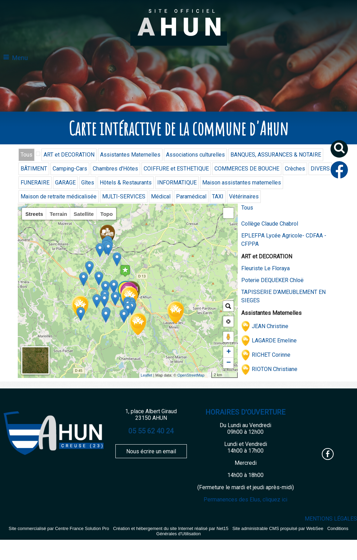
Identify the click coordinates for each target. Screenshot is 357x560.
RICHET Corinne (271, 354)
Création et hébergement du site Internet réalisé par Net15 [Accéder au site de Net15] (170, 528)
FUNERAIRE (35, 182)
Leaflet (146, 375)
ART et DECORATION (69, 154)
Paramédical (191, 196)
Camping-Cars (70, 168)
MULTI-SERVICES (123, 196)
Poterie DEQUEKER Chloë (272, 280)
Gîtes (87, 182)
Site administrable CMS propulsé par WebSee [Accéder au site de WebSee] (277, 528)
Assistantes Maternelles (130, 154)
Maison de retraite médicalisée (59, 196)
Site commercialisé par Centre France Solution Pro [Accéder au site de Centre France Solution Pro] (59, 528)
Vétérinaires (244, 196)
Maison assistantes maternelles (241, 182)
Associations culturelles (195, 154)
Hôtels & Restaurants (126, 182)
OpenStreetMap (191, 375)
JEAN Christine (270, 326)
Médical (160, 196)
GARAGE (65, 182)
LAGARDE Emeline (274, 340)
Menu (20, 57)
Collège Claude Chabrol (269, 223)
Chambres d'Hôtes (115, 168)
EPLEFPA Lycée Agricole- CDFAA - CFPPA (283, 239)
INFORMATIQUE (177, 182)
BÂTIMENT (34, 168)
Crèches (295, 168)
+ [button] (228, 352)
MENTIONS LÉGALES (331, 518)
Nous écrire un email (151, 451)
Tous (26, 154)
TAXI (217, 196)
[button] (342, 151)
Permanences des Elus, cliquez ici (245, 499)
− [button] (228, 363)
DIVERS (320, 168)
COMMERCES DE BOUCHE (246, 168)
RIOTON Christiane (274, 369)
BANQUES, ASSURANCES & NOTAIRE (275, 154)
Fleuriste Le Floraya (265, 268)
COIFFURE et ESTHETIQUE (176, 168)
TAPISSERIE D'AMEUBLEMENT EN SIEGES (283, 296)
